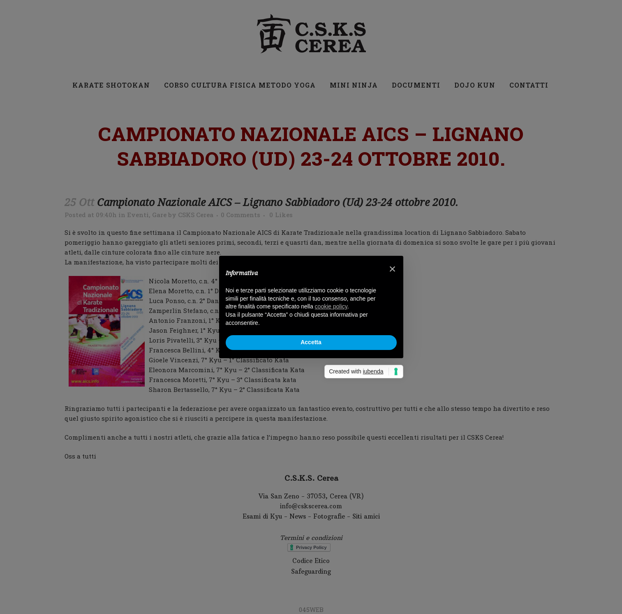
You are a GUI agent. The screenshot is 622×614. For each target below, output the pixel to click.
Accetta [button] (311, 342)
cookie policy (331, 306)
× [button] (392, 269)
